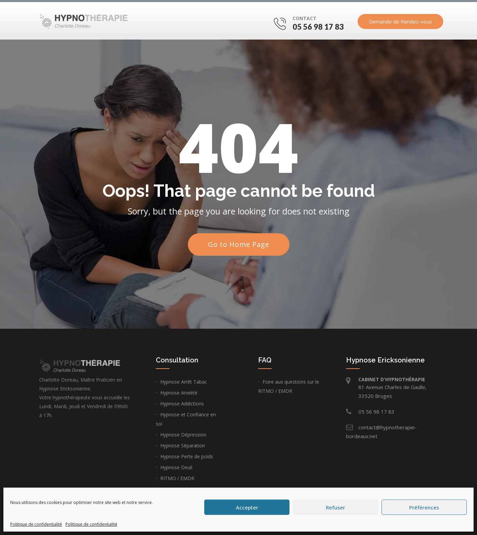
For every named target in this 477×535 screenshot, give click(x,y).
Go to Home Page (238, 244)
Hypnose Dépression (183, 434)
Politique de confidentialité (36, 524)
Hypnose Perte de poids (186, 456)
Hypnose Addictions (182, 403)
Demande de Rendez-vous (400, 21)
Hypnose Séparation (182, 445)
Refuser (335, 507)
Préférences (424, 507)
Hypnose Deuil (176, 467)
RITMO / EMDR (177, 478)
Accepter (247, 507)
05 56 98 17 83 (318, 26)
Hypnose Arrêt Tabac (183, 381)
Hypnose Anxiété (178, 392)
